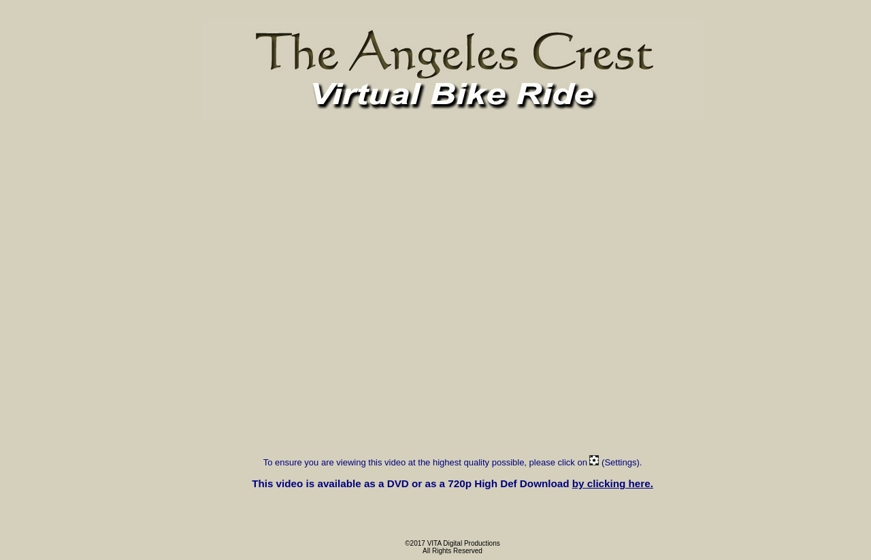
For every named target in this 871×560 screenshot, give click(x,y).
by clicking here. (612, 483)
